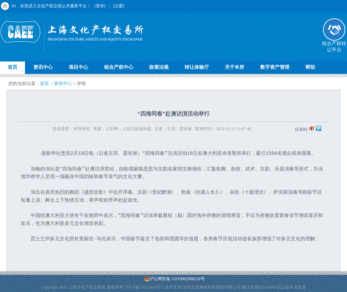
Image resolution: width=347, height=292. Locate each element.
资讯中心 (43, 67)
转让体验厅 (197, 67)
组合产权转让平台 (334, 44)
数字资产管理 (274, 67)
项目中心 (78, 67)
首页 (12, 67)
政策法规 (159, 67)
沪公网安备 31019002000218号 (174, 278)
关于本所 (234, 67)
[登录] (99, 5)
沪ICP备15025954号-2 (144, 287)
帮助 (310, 67)
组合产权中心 (118, 67)
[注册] (118, 5)
